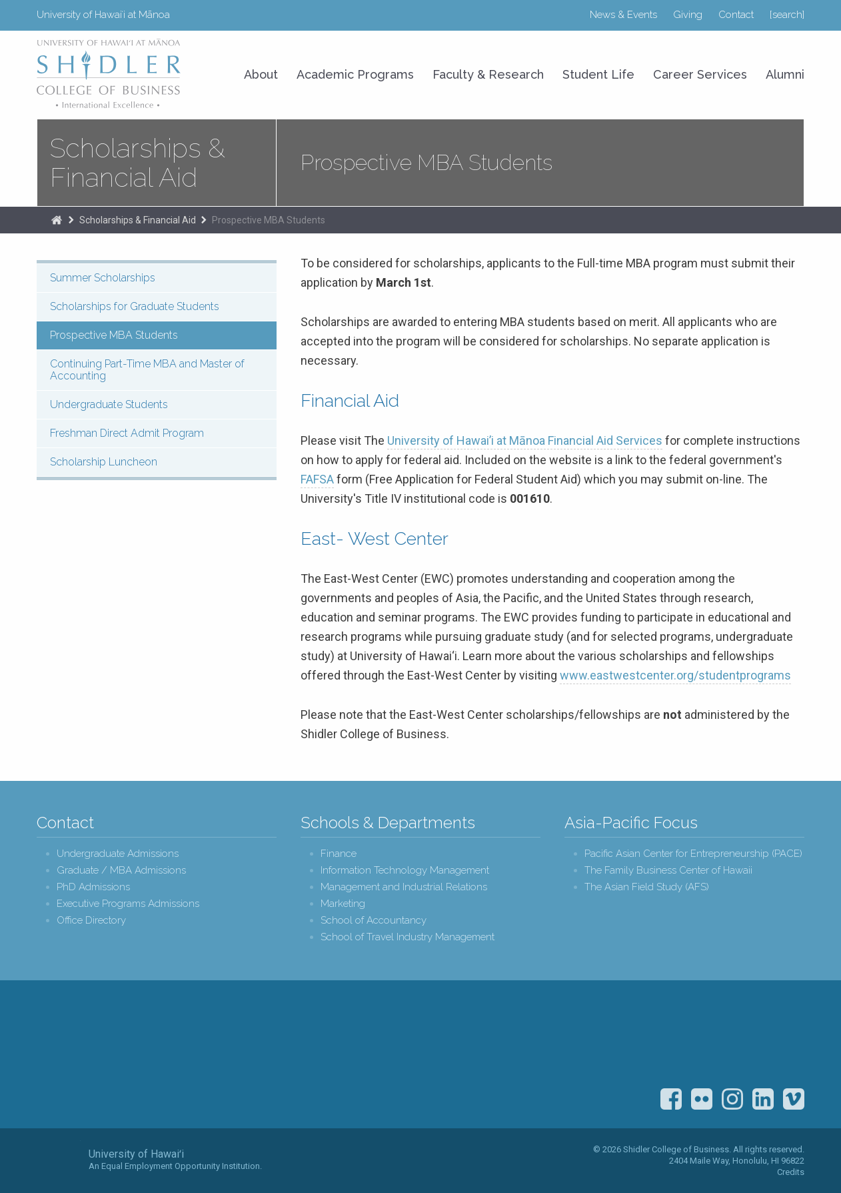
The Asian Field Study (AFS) (646, 887)
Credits (790, 1172)
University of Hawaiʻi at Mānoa (103, 15)
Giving (687, 15)
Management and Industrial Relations (404, 887)
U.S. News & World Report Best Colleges (710, 1039)
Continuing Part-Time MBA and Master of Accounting (147, 369)
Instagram (732, 1099)
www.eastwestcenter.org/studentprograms (675, 675)
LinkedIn (763, 1099)
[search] (787, 15)
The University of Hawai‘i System (59, 1160)
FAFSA (317, 479)
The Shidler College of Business (56, 220)
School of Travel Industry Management (407, 937)
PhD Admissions (93, 887)
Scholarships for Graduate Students (134, 306)
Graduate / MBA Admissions (121, 870)
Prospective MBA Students (268, 220)
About (261, 74)
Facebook (671, 1099)
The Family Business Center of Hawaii (668, 870)
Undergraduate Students (109, 404)
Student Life (598, 74)
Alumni (785, 74)
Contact (736, 15)
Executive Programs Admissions (128, 904)
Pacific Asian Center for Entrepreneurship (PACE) (693, 854)
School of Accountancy (373, 920)
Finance (339, 854)
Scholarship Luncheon (103, 461)
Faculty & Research (488, 74)
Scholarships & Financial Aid (137, 162)
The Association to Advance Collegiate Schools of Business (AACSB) (779, 1039)
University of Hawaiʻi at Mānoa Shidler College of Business (109, 73)
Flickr (701, 1099)
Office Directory (91, 920)
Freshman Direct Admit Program (127, 433)
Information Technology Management (405, 870)
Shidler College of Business (148, 1056)
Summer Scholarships (102, 277)
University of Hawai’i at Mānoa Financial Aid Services (524, 440)
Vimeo (793, 1099)
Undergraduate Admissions (118, 854)
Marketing (343, 904)
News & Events (623, 15)
